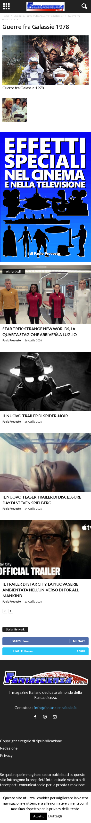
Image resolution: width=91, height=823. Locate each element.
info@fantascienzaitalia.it (55, 707)
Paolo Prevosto (11, 340)
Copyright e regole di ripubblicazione (31, 740)
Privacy (6, 755)
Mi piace (79, 641)
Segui (81, 651)
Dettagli (55, 816)
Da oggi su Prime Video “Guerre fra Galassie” (39, 15)
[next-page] (10, 610)
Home (5, 15)
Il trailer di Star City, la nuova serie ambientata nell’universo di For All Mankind (40, 590)
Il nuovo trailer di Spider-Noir (35, 415)
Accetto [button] (38, 816)
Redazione (8, 748)
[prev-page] (4, 610)
